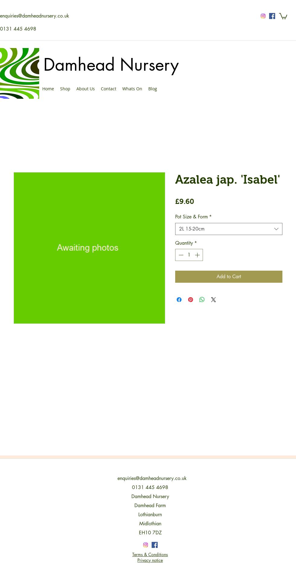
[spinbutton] (189, 255)
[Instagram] (263, 16)
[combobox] (228, 229)
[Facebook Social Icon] (272, 16)
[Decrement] (180, 255)
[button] (283, 15)
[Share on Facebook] (179, 299)
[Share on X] (213, 299)
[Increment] (198, 255)
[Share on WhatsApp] (202, 299)
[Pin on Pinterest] (190, 299)
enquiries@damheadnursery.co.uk (34, 16)
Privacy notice (150, 560)
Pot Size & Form (193, 217)
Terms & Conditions (150, 554)
